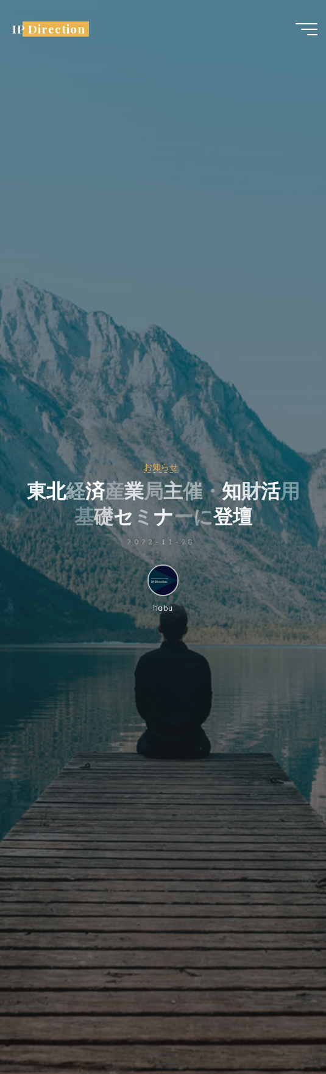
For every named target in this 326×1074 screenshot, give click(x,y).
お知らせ (161, 466)
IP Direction (48, 29)
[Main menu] (306, 29)
